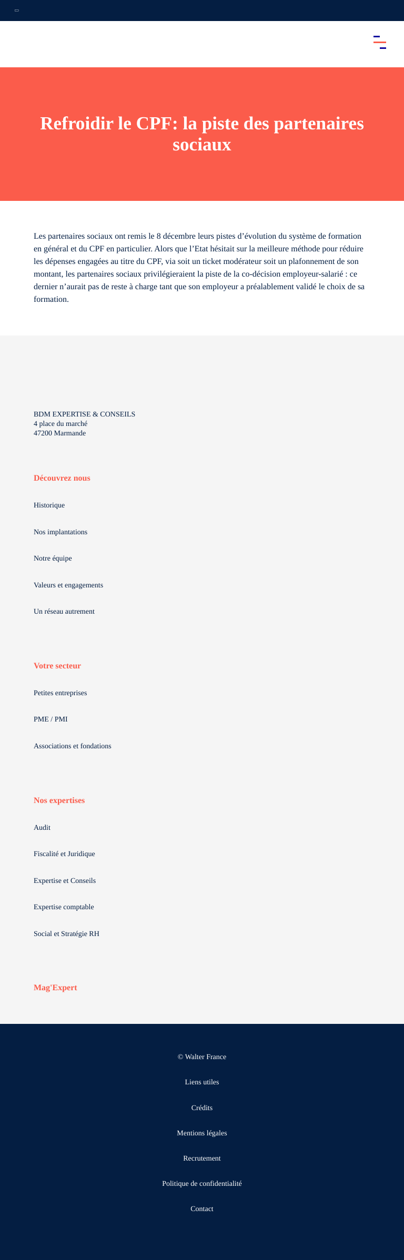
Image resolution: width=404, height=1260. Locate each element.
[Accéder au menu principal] (379, 42)
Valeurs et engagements (68, 586)
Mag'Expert (55, 987)
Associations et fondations (73, 746)
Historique (49, 506)
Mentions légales (202, 1133)
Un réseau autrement (64, 612)
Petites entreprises (60, 693)
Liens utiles (202, 1082)
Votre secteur (57, 666)
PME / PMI (51, 720)
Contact (202, 1209)
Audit (42, 828)
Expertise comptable (64, 907)
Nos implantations (60, 532)
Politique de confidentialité (202, 1184)
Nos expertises (59, 800)
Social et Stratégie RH (66, 934)
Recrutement (202, 1159)
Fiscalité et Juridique (64, 854)
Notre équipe (53, 559)
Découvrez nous (62, 478)
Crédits (202, 1108)
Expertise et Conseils (65, 881)
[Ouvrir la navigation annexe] (17, 10)
